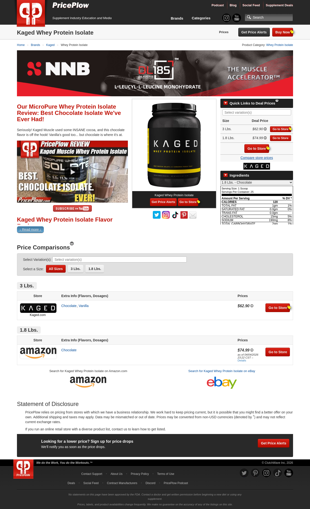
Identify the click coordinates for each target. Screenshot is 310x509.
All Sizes (56, 269)
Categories (201, 18)
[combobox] (256, 112)
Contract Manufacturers (122, 483)
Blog (233, 5)
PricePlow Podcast (176, 483)
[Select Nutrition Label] (256, 182)
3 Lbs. (75, 269)
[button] (155, 231)
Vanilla (84, 306)
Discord (150, 483)
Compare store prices (256, 158)
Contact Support (91, 474)
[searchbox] (258, 112)
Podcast (218, 5)
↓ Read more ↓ (30, 230)
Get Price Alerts (254, 32)
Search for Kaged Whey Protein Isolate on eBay (221, 371)
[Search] (269, 17)
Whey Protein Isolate (279, 45)
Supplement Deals (279, 5)
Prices (224, 32)
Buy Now (284, 32)
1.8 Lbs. (94, 269)
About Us (116, 474)
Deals (71, 483)
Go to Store (282, 129)
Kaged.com (38, 315)
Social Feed (251, 5)
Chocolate (69, 306)
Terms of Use (165, 474)
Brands (177, 18)
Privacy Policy (140, 474)
